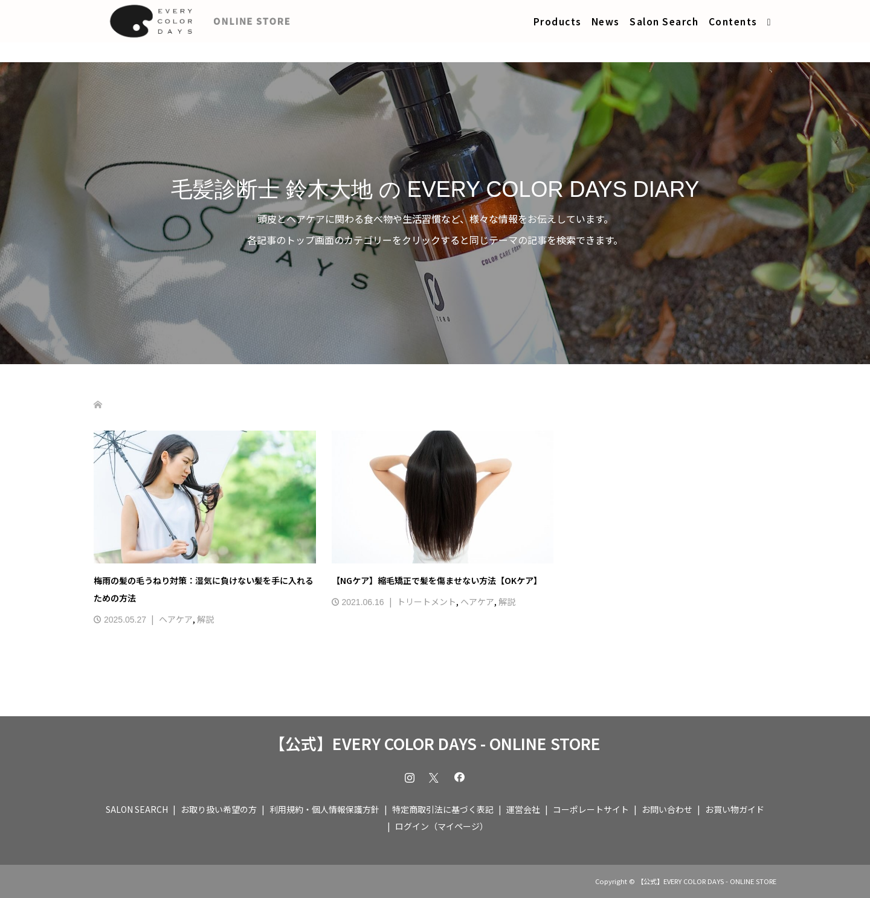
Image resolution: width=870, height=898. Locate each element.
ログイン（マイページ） (441, 826)
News (605, 21)
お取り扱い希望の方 (219, 809)
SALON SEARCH (137, 809)
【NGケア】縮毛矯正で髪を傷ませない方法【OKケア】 (437, 580)
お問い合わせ (667, 809)
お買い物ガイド (734, 809)
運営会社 (523, 809)
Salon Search (664, 21)
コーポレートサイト (591, 809)
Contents (733, 21)
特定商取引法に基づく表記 (443, 809)
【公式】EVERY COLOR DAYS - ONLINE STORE (435, 743)
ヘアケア (176, 619)
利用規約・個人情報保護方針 (324, 809)
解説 (205, 619)
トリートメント (426, 601)
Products (557, 21)
